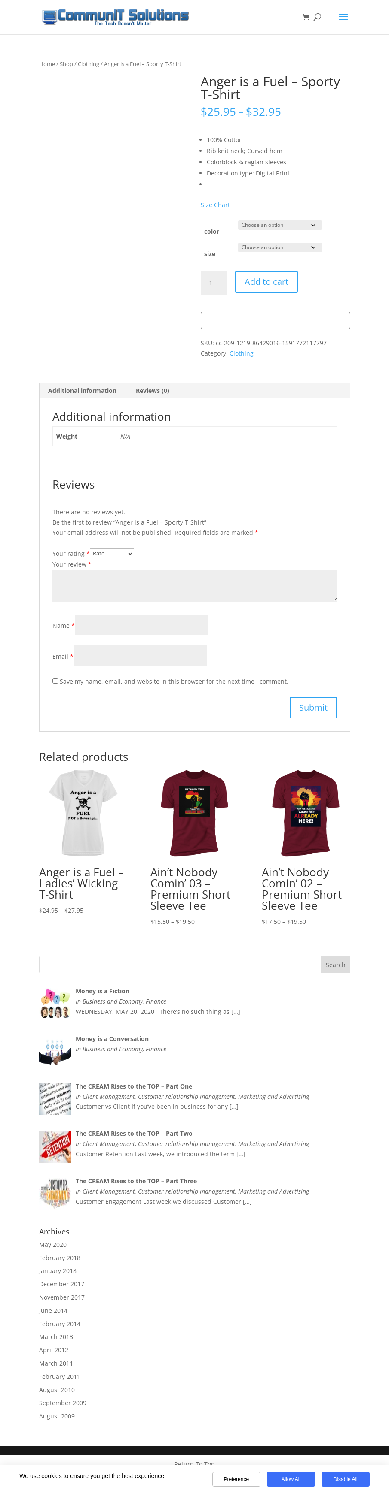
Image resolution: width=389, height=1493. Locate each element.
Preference (236, 1479)
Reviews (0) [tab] (152, 390)
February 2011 (59, 1376)
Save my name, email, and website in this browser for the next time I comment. (174, 681)
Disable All (346, 1479)
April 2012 (53, 1350)
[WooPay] (275, 320)
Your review (72, 564)
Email (63, 656)
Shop (66, 64)
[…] (235, 1011)
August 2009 (57, 1416)
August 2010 (57, 1390)
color (211, 231)
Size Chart (215, 205)
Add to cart (266, 281)
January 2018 (58, 1271)
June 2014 (53, 1310)
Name (63, 625)
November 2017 (62, 1297)
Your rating (71, 553)
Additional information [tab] (82, 390)
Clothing (88, 64)
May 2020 (53, 1244)
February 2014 (59, 1324)
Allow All (290, 1479)
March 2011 (56, 1363)
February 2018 (59, 1258)
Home (47, 64)
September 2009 (62, 1403)
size (209, 254)
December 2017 (61, 1284)
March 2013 (56, 1337)
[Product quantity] (214, 283)
